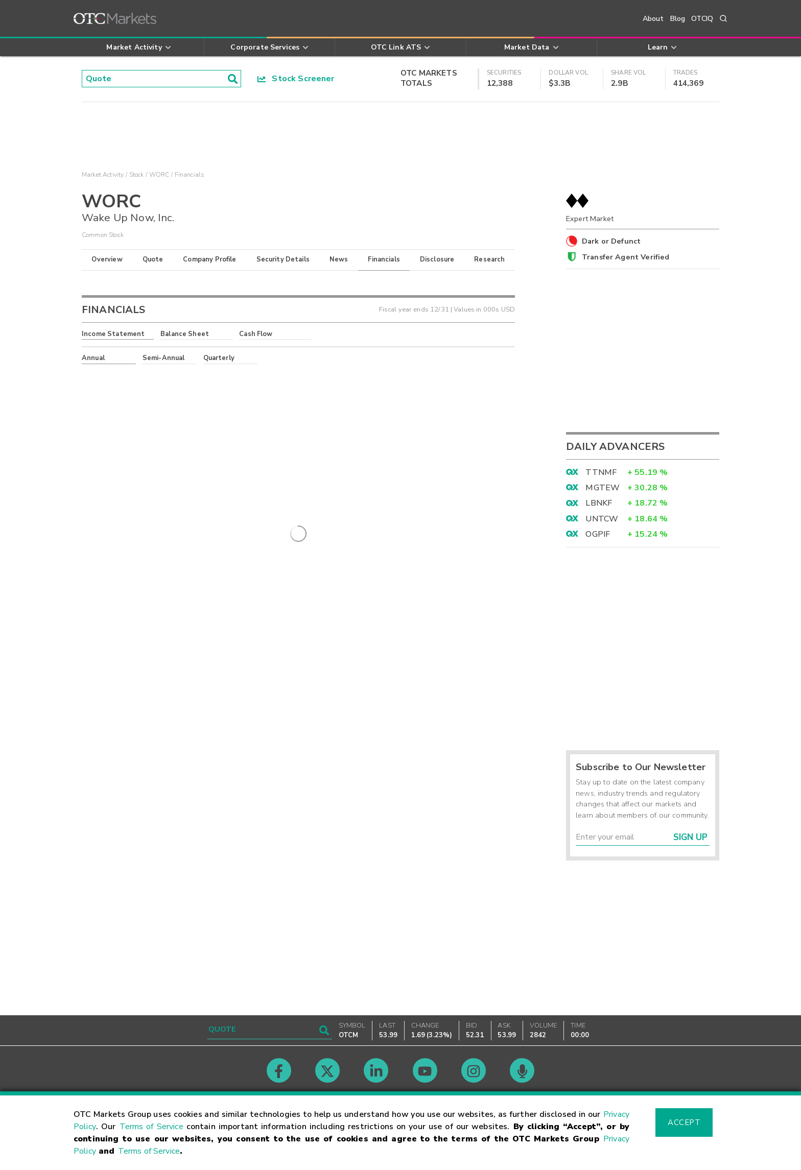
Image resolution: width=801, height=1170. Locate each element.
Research (489, 259)
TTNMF (601, 472)
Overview (106, 259)
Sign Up (690, 837)
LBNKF (598, 503)
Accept (684, 1122)
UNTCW (601, 518)
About (653, 18)
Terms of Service (151, 1126)
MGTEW (602, 487)
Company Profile (209, 259)
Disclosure (437, 259)
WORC (159, 175)
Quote (153, 259)
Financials (384, 259)
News (338, 259)
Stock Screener (296, 78)
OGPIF (597, 534)
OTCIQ (702, 18)
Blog (678, 18)
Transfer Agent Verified (625, 256)
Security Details (283, 259)
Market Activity (103, 175)
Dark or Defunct (611, 241)
